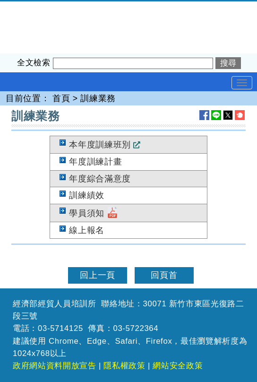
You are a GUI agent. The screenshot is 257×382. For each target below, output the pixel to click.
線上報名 (86, 230)
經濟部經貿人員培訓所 (44, 7)
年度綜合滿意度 (100, 178)
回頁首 (164, 275)
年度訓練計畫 (95, 161)
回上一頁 (97, 275)
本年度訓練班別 (100, 144)
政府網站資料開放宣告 (54, 365)
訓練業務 (98, 98)
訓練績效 (86, 195)
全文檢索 (34, 62)
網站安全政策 (178, 365)
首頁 (61, 98)
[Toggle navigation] (241, 82)
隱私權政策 (124, 365)
